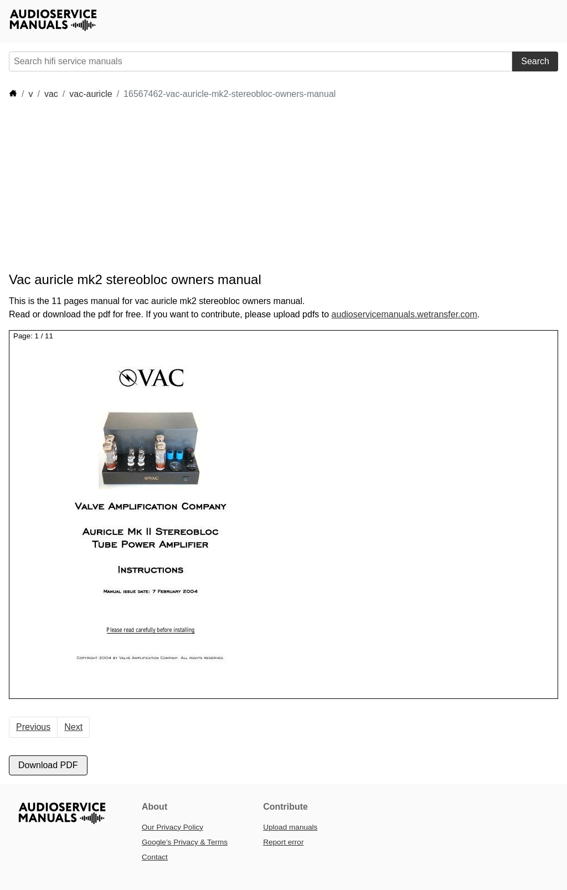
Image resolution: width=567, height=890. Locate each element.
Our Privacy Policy (172, 827)
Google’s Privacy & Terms (185, 842)
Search (535, 61)
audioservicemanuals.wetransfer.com (404, 314)
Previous (33, 727)
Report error (283, 842)
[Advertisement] (210, 186)
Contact (155, 857)
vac (51, 94)
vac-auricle (90, 94)
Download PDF (48, 765)
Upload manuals (290, 827)
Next (73, 727)
